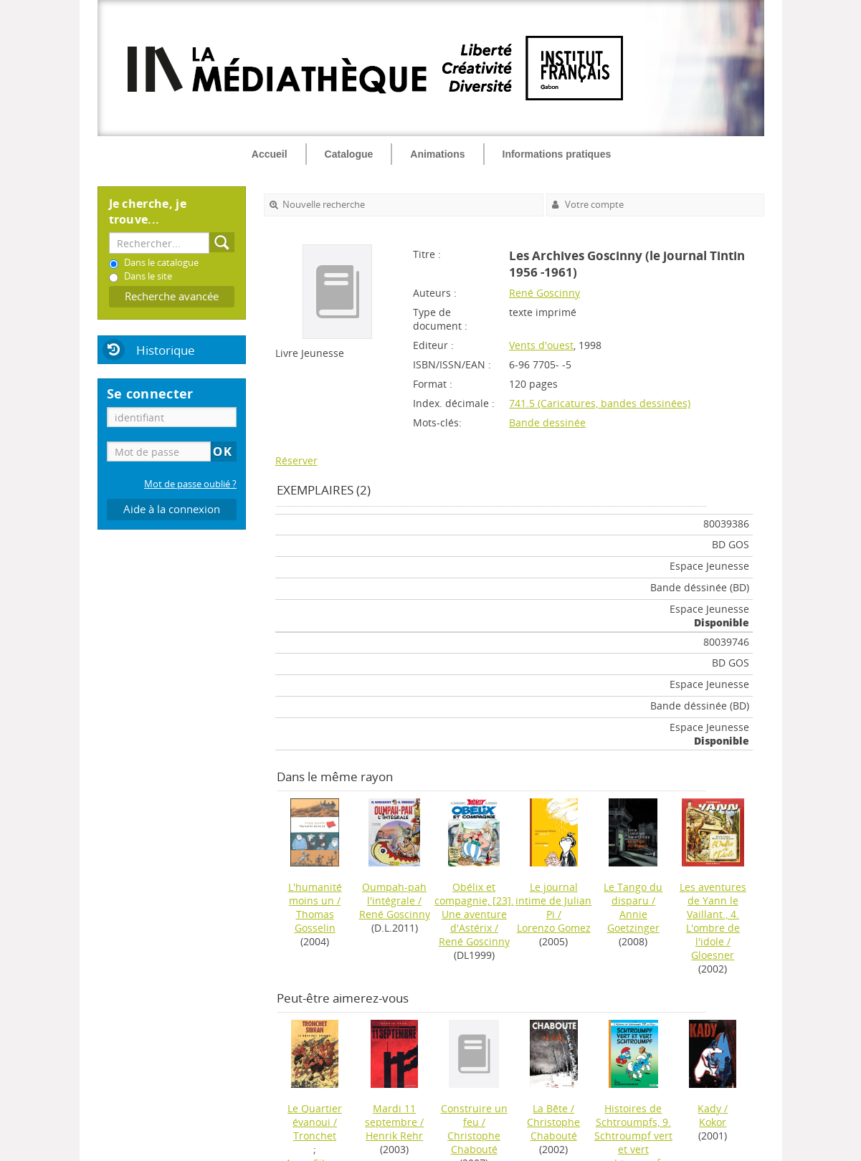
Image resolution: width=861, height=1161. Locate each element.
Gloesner (712, 955)
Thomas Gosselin (315, 921)
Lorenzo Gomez (554, 928)
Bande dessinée (547, 422)
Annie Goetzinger (633, 921)
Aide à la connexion (171, 509)
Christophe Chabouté (473, 1142)
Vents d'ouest (541, 345)
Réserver (296, 460)
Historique (165, 350)
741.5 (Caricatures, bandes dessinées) (599, 403)
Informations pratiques (557, 154)
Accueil (269, 154)
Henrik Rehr (394, 1135)
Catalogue (349, 154)
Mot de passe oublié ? (190, 484)
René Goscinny (544, 293)
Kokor (712, 1122)
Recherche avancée (172, 296)
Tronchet (314, 1135)
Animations (437, 154)
